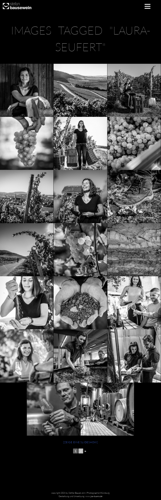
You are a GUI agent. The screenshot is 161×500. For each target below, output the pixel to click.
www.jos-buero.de (93, 496)
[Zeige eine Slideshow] (80, 442)
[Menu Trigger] (147, 6)
